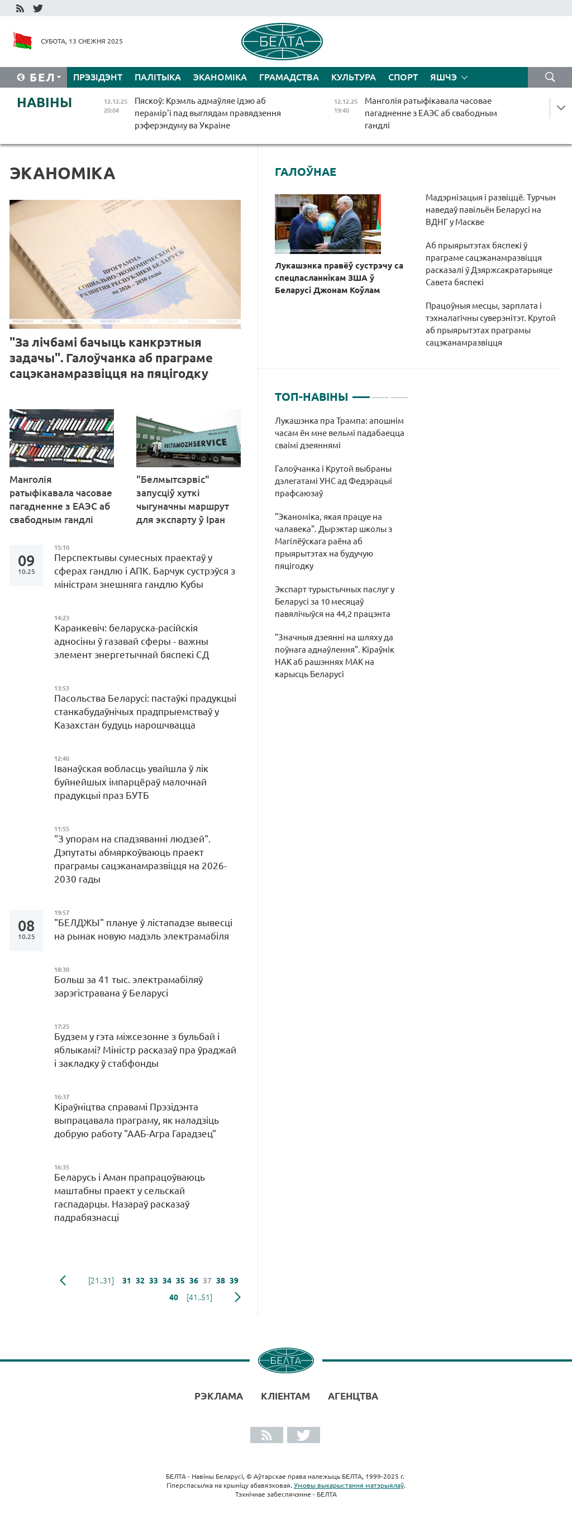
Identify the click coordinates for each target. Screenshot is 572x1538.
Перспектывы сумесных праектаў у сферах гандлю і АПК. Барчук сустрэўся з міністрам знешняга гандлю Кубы (144, 571)
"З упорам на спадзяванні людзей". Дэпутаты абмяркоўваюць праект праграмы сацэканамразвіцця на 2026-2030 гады (140, 858)
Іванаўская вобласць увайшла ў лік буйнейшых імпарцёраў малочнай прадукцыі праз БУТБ (131, 782)
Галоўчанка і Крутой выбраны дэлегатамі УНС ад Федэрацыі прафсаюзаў (333, 481)
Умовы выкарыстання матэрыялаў (349, 1485)
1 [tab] (361, 392)
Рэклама (218, 1396)
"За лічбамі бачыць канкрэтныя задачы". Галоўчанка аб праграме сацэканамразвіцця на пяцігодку (111, 357)
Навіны (44, 102)
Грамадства (289, 77)
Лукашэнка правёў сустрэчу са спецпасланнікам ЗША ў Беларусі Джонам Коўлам (339, 278)
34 (167, 1280)
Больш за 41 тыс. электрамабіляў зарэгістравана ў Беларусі (128, 986)
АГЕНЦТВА (353, 1396)
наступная (238, 1297)
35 (180, 1280)
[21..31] (101, 1280)
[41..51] (199, 1297)
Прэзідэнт (97, 77)
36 (193, 1280)
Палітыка (158, 77)
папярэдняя (63, 1280)
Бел (43, 77)
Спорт (403, 77)
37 (207, 1280)
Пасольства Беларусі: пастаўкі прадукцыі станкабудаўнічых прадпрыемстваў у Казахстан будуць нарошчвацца (145, 711)
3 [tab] (399, 392)
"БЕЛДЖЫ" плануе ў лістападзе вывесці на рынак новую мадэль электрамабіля (143, 929)
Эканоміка (220, 77)
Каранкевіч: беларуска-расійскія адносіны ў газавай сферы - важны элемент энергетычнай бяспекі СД (131, 641)
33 (153, 1280)
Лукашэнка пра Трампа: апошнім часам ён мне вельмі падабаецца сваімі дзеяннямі (339, 433)
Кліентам (285, 1396)
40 (173, 1297)
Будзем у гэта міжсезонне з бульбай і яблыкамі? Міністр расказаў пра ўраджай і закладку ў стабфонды (145, 1050)
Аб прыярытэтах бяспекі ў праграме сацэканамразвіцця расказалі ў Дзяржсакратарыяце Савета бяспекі (489, 264)
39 (234, 1280)
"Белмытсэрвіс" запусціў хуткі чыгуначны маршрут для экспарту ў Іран (182, 499)
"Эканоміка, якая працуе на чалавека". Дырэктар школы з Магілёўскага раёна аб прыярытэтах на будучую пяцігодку (333, 541)
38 (220, 1280)
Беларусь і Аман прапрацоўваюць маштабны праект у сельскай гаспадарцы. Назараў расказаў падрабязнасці (129, 1197)
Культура (353, 77)
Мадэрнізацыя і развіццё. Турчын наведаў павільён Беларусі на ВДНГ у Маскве (491, 210)
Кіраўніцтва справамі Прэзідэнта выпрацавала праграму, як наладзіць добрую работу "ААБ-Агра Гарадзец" (137, 1120)
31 (126, 1280)
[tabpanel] (341, 553)
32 (140, 1280)
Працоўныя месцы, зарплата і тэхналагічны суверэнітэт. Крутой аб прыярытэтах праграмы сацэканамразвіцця (491, 324)
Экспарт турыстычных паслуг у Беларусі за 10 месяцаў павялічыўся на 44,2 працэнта (334, 601)
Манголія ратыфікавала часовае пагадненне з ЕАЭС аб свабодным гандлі (60, 499)
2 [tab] (380, 392)
